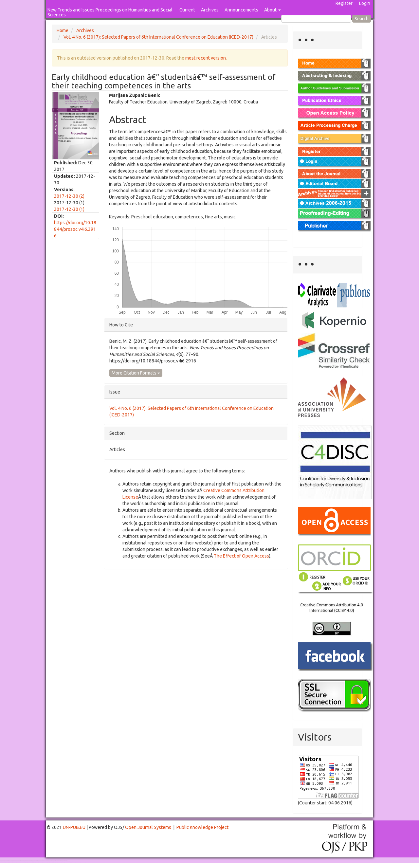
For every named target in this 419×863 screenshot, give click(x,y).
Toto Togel (26, 860)
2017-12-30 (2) (69, 196)
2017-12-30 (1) (69, 209)
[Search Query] (316, 19)
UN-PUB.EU (74, 827)
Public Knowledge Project (202, 827)
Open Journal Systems (148, 827)
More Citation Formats (136, 373)
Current (187, 9)
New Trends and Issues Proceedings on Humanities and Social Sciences (110, 12)
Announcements (241, 9)
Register (344, 3)
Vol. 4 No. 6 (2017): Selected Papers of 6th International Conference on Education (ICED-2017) (158, 37)
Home (62, 30)
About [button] (272, 9)
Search (362, 18)
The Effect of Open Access (241, 556)
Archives (210, 9)
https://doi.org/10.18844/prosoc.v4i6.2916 (75, 229)
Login (364, 3)
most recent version (205, 58)
